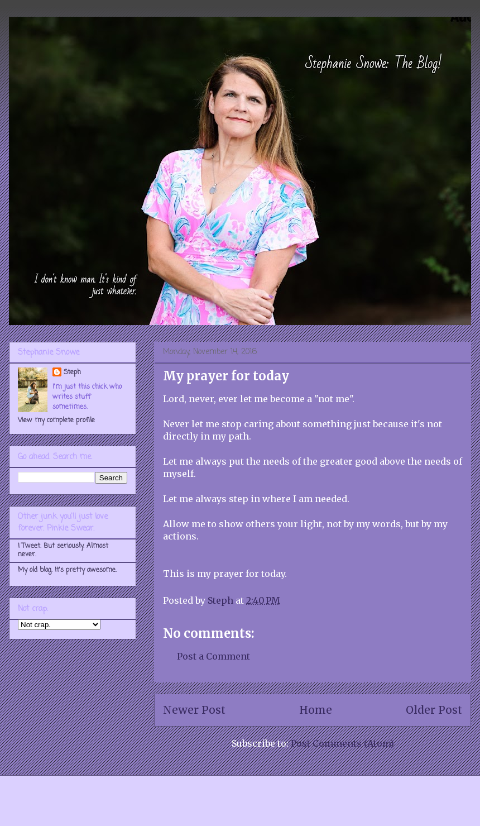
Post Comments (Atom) (342, 743)
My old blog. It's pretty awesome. (67, 570)
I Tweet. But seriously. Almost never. (63, 550)
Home (315, 710)
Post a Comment (213, 656)
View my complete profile (56, 421)
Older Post (434, 710)
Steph (72, 372)
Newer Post (194, 710)
